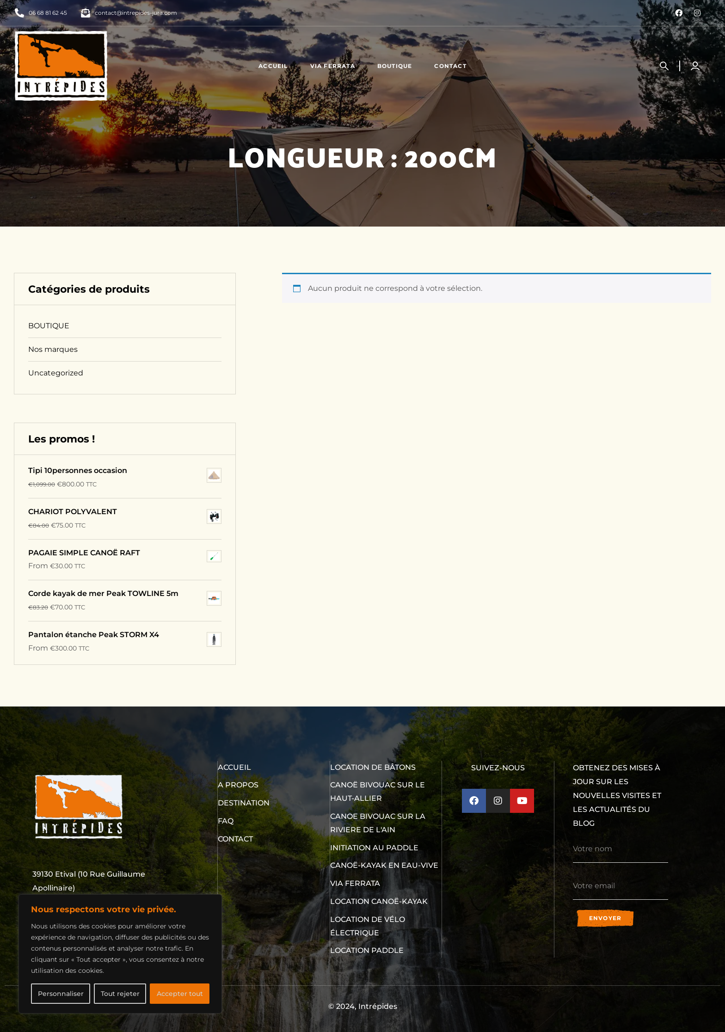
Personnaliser (61, 993)
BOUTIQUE (48, 325)
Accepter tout (180, 993)
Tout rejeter (120, 993)
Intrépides (377, 1006)
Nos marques (53, 349)
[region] (120, 954)
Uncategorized (55, 373)
